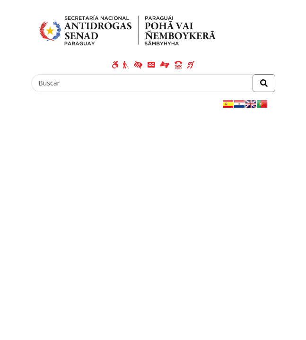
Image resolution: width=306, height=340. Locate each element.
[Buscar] (142, 83)
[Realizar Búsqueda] (264, 83)
